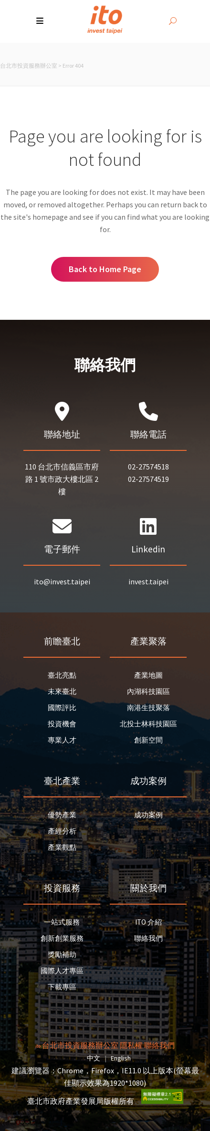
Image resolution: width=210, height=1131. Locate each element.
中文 (93, 1058)
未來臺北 (62, 691)
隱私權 (131, 1045)
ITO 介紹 (148, 922)
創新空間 (148, 739)
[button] (40, 21)
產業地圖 (148, 675)
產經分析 (62, 831)
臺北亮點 (62, 675)
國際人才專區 (62, 970)
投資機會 (62, 723)
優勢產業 (62, 814)
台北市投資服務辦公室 (28, 65)
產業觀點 (62, 847)
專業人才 (62, 739)
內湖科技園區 (148, 691)
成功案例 (148, 814)
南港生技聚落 (148, 707)
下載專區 (62, 986)
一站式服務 (62, 922)
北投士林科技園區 (148, 723)
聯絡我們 (148, 938)
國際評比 (62, 707)
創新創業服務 (62, 938)
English (121, 1058)
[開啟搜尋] (173, 21)
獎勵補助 (62, 954)
